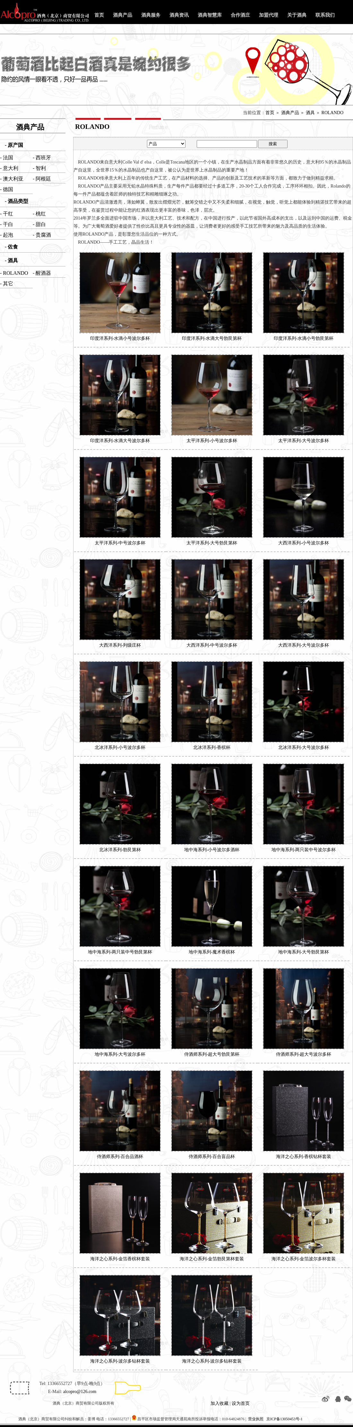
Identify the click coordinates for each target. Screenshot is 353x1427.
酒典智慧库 (210, 15)
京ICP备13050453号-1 (284, 1419)
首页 (99, 15)
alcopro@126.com (79, 1391)
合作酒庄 (240, 15)
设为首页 (241, 1403)
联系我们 (325, 15)
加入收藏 (219, 1403)
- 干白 (6, 224)
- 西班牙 (42, 157)
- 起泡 (6, 235)
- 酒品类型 (16, 201)
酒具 (310, 112)
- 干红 (6, 213)
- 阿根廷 (42, 178)
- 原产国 (14, 145)
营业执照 (255, 1419)
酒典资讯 (179, 15)
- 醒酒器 (42, 273)
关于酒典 (296, 15)
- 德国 (6, 189)
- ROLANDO (14, 273)
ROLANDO (332, 112)
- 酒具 (11, 260)
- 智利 (39, 168)
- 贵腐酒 (42, 235)
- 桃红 (39, 213)
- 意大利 (9, 168)
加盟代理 (268, 15)
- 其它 (6, 283)
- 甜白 (39, 224)
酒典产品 (122, 15)
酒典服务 (150, 15)
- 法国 (6, 157)
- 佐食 (11, 246)
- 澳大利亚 (11, 178)
